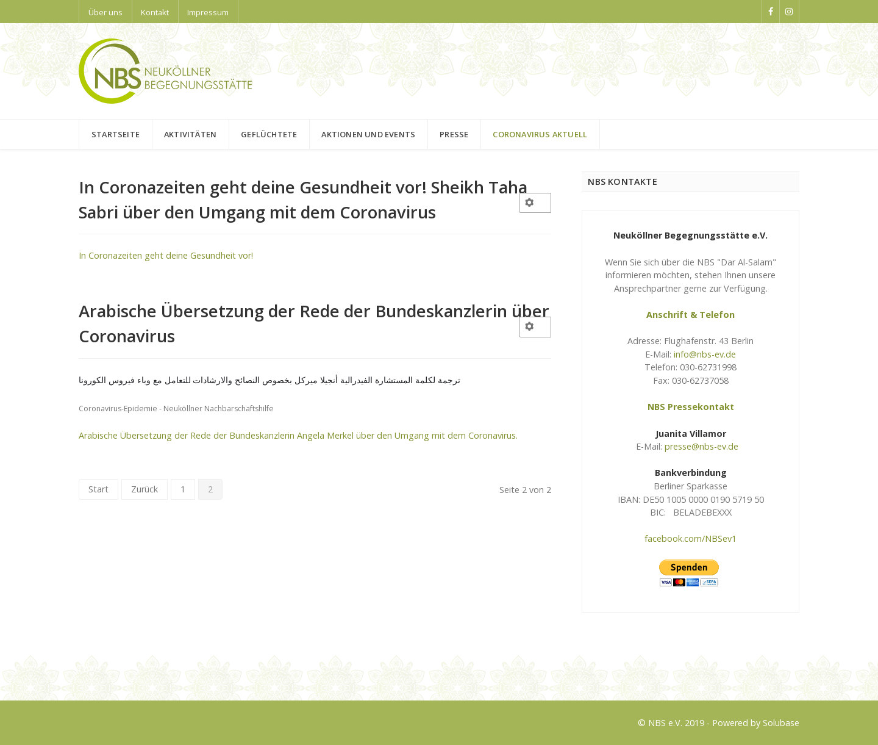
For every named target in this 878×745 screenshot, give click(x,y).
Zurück (144, 489)
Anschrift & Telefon (690, 314)
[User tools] (535, 203)
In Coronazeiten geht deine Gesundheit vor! (166, 255)
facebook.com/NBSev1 (690, 538)
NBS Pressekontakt (691, 406)
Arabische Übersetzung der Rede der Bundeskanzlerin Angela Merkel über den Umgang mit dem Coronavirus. (298, 435)
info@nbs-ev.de (705, 354)
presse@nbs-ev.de (701, 446)
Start (98, 489)
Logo (89, 669)
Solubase (781, 723)
